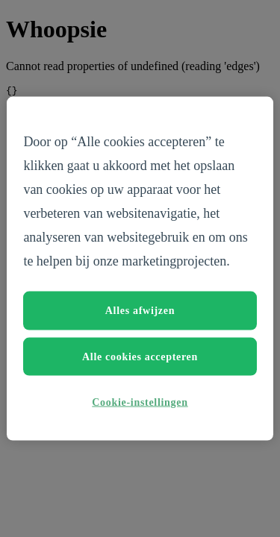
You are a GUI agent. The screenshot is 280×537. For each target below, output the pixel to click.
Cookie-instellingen (139, 402)
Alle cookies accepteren (140, 356)
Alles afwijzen (140, 310)
